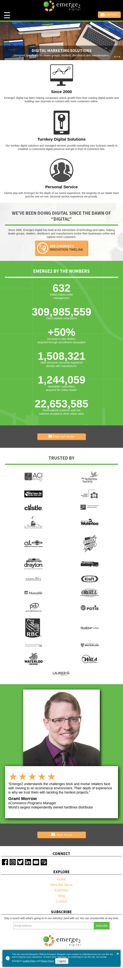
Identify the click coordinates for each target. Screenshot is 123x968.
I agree (62, 961)
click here (61, 957)
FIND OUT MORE (61, 436)
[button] (115, 56)
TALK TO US (61, 834)
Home (61, 879)
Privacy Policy (47, 961)
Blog (61, 896)
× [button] (117, 954)
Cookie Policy (29, 961)
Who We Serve (61, 885)
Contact (109, 14)
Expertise (62, 890)
